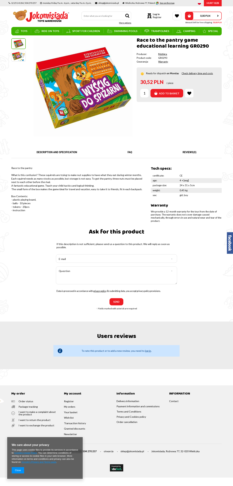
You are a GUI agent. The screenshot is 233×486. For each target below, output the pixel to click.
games (36, 40)
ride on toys (47, 31)
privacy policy (99, 299)
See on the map (166, 3)
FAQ (130, 160)
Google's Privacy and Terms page (38, 462)
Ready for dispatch (156, 81)
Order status (26, 410)
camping (185, 31)
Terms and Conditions (128, 420)
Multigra (162, 62)
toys (21, 31)
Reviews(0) (190, 160)
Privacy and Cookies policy (131, 425)
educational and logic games (57, 40)
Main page (16, 40)
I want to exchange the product (36, 434)
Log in (156, 14)
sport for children (83, 31)
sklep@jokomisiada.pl (132, 459)
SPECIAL (210, 31)
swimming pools (122, 31)
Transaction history (75, 431)
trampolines (156, 31)
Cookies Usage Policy (25, 452)
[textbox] (106, 16)
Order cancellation (126, 430)
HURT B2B (213, 2)
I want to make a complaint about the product (37, 421)
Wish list (69, 426)
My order (18, 402)
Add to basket (166, 101)
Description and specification (56, 160)
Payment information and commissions (138, 415)
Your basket (70, 420)
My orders (69, 415)
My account (72, 402)
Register (157, 17)
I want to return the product (35, 428)
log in (148, 359)
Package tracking (28, 415)
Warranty (163, 70)
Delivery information (127, 409)
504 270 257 (90, 459)
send (116, 310)
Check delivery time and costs (197, 81)
